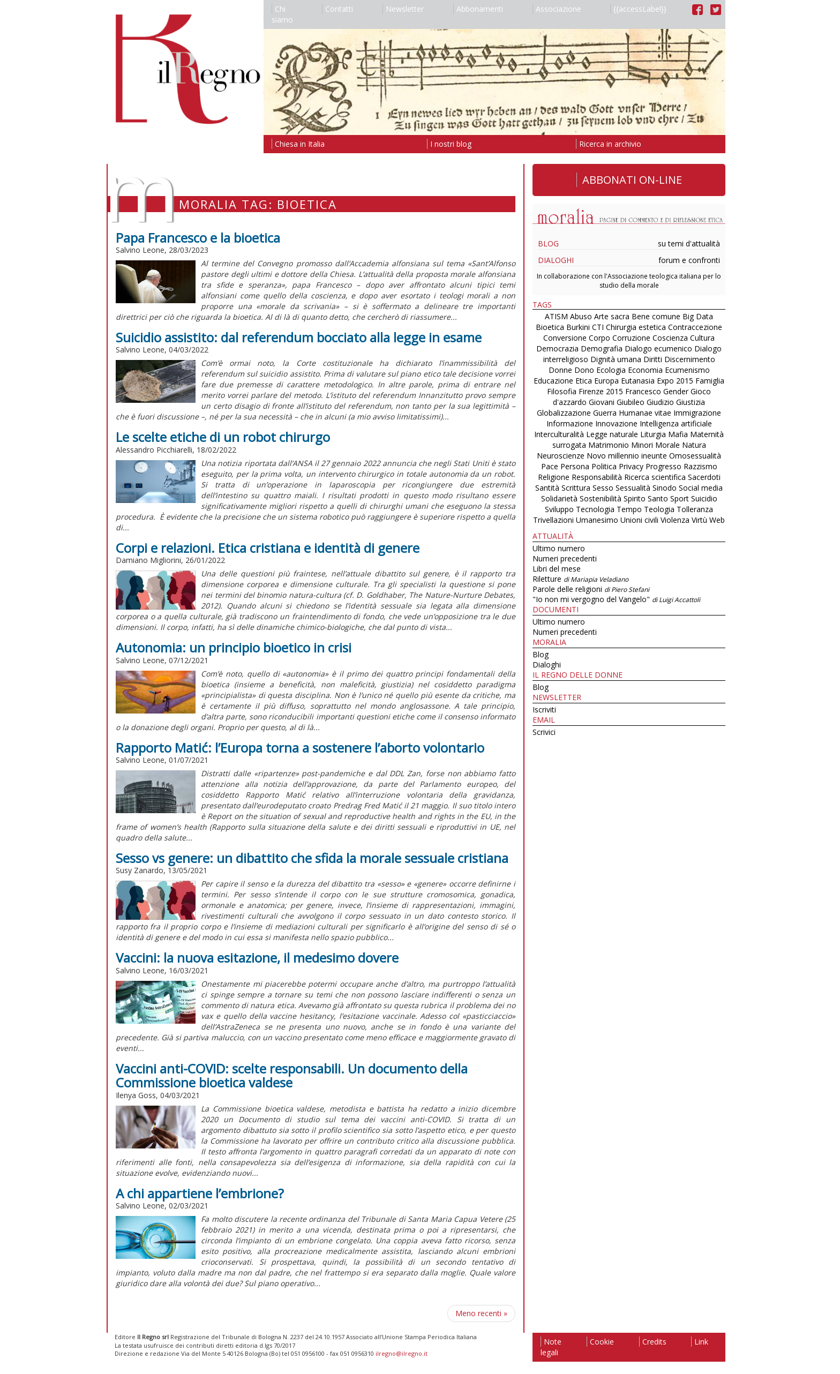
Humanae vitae (645, 413)
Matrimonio (608, 445)
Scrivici (544, 732)
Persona (575, 466)
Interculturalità (559, 434)
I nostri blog (449, 144)
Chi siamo (282, 14)
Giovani (601, 402)
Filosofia (561, 391)
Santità (547, 488)
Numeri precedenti (564, 558)
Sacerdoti (704, 477)
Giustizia (690, 402)
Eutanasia (638, 381)
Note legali (551, 1347)
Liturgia (653, 434)
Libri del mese (556, 569)
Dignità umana (615, 359)
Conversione (565, 338)
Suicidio (704, 498)
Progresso (663, 466)
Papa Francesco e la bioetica (198, 237)
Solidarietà (560, 498)
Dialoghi (556, 260)
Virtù (699, 520)
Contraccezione (695, 327)
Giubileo (630, 402)
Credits (652, 1342)
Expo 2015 (675, 381)
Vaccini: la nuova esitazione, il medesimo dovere (257, 957)
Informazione (569, 423)
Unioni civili (639, 520)
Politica (604, 466)
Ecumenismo (687, 370)
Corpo (599, 338)
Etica (583, 381)
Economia (645, 370)
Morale (667, 445)
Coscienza (670, 338)
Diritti (652, 359)
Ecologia (611, 370)
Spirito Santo (646, 498)
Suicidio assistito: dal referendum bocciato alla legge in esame (299, 337)
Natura (694, 445)
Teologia (659, 509)
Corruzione (631, 338)
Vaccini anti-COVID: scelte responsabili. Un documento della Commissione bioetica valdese (292, 1075)
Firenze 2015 (601, 391)
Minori (642, 445)
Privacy (631, 466)
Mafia (678, 434)
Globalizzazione (564, 413)
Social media (701, 488)
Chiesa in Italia (298, 144)
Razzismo (700, 466)
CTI (598, 327)
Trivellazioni (553, 520)
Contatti (337, 9)
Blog (548, 243)
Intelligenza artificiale (676, 423)
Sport (679, 498)
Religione (553, 477)
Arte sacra (611, 316)
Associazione (556, 9)
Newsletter (403, 9)
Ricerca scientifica (655, 477)
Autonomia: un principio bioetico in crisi (233, 647)
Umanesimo (597, 520)
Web (717, 520)
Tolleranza (695, 509)
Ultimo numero (558, 548)
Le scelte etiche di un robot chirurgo (223, 437)
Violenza (675, 520)
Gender (675, 391)
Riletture (580, 579)
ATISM (556, 316)
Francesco (643, 391)
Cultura (702, 338)
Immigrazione (697, 413)
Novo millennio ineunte (627, 456)
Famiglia (709, 381)
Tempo (629, 509)
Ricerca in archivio (608, 144)
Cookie (600, 1342)
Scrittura (575, 488)
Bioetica (550, 327)
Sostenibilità (600, 498)
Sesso (602, 488)
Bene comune (656, 316)
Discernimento (689, 359)
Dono (584, 370)
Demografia (601, 348)
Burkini (578, 327)
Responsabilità (597, 477)
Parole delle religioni (590, 589)
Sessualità (633, 488)
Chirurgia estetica (636, 327)
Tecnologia (595, 509)
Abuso (581, 316)
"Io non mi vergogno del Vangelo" (616, 599)
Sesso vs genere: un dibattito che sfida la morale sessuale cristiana (312, 858)
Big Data (697, 316)
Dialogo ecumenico (658, 348)
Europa (606, 381)
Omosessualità (695, 456)
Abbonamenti (478, 9)
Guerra (605, 413)
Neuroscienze (560, 456)
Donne (560, 370)
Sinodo (664, 488)
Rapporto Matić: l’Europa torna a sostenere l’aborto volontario (300, 747)
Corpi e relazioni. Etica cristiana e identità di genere (267, 548)
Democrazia (557, 348)
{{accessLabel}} (638, 9)
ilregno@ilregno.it (402, 1353)
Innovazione (616, 423)
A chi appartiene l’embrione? (200, 1193)
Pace (549, 466)
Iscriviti (544, 709)
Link (699, 1342)
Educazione (553, 381)
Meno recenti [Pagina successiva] (481, 1313)
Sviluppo (559, 509)
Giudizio (660, 402)
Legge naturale (612, 434)
